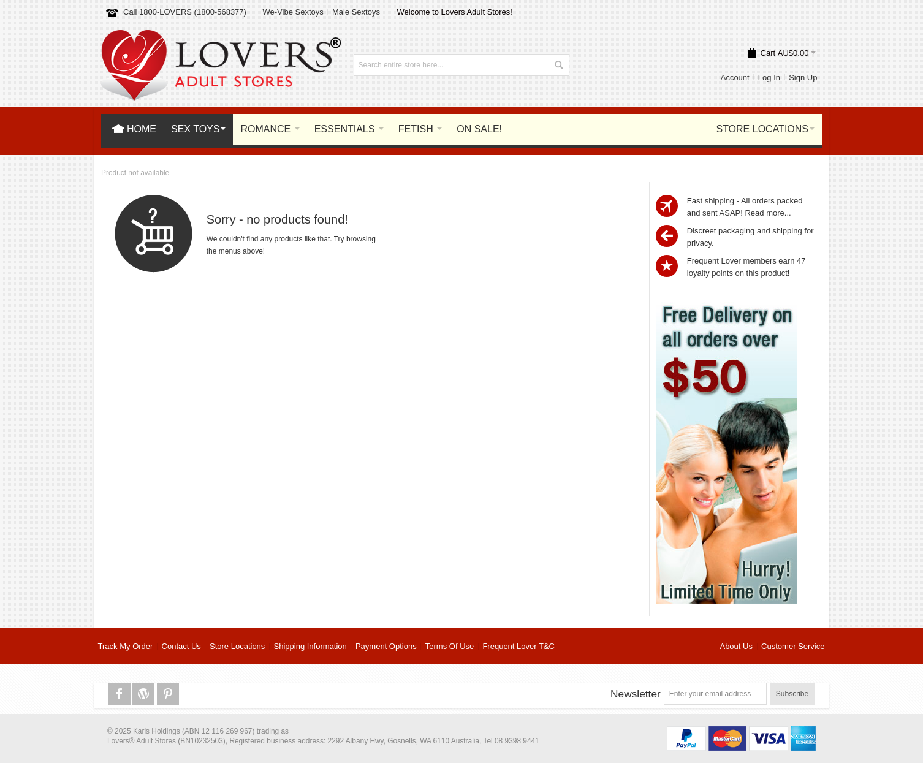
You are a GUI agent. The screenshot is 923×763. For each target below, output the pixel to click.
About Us (736, 646)
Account (735, 77)
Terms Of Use (449, 646)
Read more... (768, 213)
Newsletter (635, 694)
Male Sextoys (356, 12)
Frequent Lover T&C (518, 646)
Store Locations (237, 646)
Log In (769, 77)
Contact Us (181, 646)
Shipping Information (310, 646)
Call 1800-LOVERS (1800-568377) (184, 12)
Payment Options (386, 646)
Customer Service (792, 646)
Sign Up (803, 77)
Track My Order (125, 646)
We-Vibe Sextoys (292, 12)
